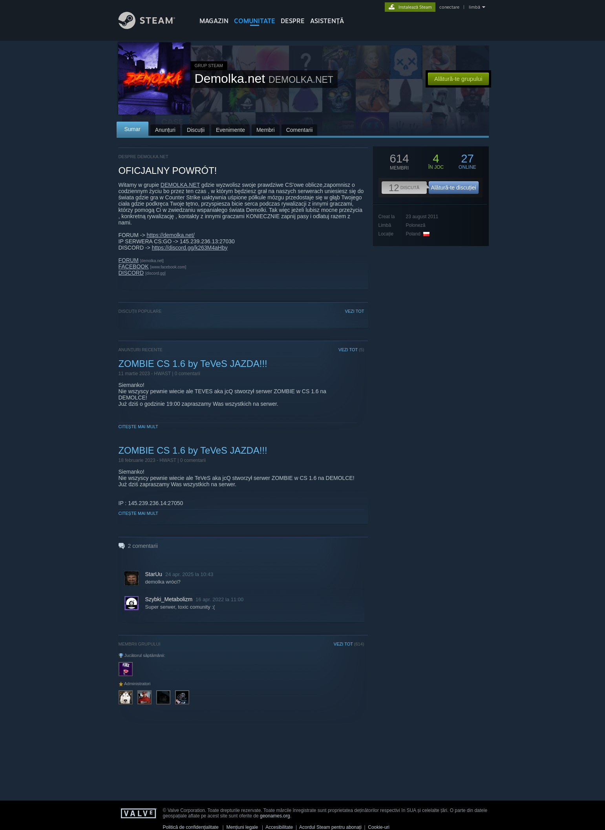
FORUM (129, 260)
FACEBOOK (134, 266)
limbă (474, 7)
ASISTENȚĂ (327, 21)
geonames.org (275, 816)
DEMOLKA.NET (180, 185)
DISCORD (131, 273)
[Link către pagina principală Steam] (152, 27)
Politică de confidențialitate (191, 827)
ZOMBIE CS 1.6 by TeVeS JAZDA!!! (193, 363)
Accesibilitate (279, 827)
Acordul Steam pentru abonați (330, 827)
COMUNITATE (254, 21)
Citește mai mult (138, 426)
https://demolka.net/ (170, 235)
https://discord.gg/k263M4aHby (190, 247)
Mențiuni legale (242, 827)
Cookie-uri (378, 827)
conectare (449, 7)
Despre (293, 21)
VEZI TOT (354, 311)
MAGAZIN (213, 21)
